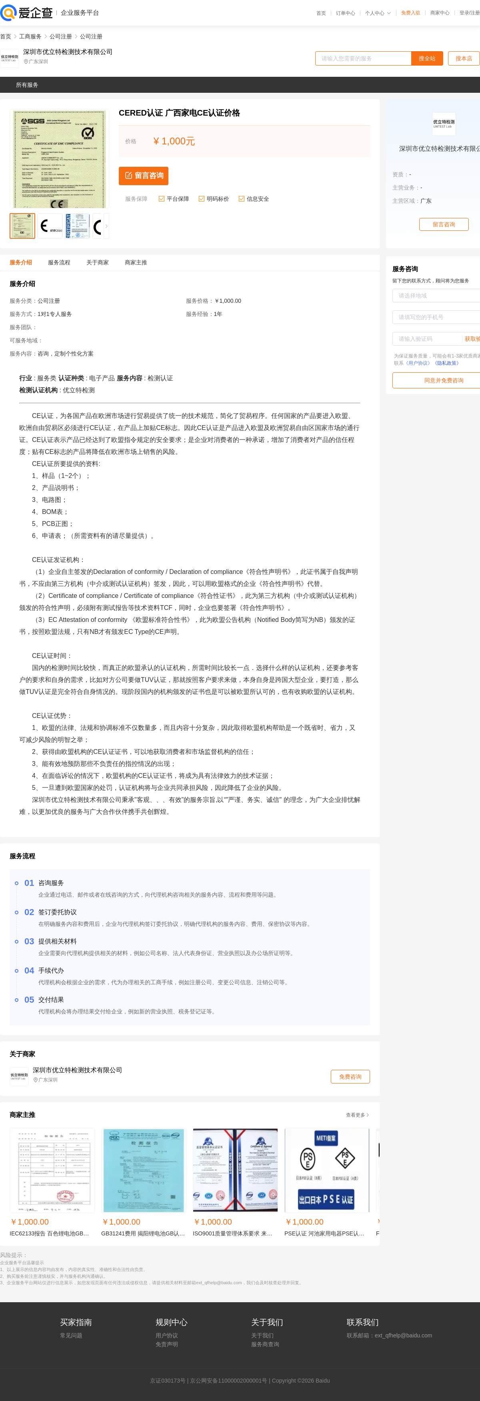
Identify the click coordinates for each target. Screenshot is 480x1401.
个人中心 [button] (378, 13)
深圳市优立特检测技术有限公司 (68, 52)
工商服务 (30, 36)
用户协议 (167, 1335)
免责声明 (167, 1344)
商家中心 (440, 12)
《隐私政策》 (446, 363)
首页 (321, 13)
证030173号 (171, 1380)
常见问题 (71, 1335)
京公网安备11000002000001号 (228, 1380)
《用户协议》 (418, 363)
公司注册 (61, 36)
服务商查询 (265, 1344)
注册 (475, 13)
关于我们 (262, 1335)
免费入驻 (410, 12)
